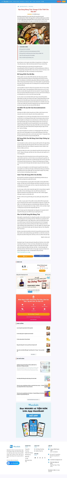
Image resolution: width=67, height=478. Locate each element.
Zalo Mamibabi (12, 463)
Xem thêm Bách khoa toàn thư (33, 399)
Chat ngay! (30, 291)
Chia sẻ (42, 255)
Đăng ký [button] (63, 1)
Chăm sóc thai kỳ (16, 1)
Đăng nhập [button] (59, 1)
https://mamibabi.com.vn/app (23, 252)
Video (31, 1)
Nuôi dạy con (22, 1)
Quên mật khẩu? (33, 319)
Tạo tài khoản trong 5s (33, 314)
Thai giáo (10, 1)
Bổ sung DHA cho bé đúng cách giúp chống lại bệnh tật (31, 53)
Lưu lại (25, 256)
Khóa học (27, 1)
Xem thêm (33, 354)
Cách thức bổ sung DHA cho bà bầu (27, 55)
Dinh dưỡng (31, 6)
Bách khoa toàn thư (23, 6)
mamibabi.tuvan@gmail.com (56, 459)
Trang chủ (27, 449)
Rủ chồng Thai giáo (39, 449)
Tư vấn (34, 1)
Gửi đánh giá (42, 270)
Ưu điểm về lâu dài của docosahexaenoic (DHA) (30, 51)
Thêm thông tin (36, 291)
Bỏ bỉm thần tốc (38, 451)
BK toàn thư (38, 1)
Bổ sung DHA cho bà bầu (25, 49)
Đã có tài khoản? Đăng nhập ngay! (33, 317)
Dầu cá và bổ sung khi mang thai (27, 57)
